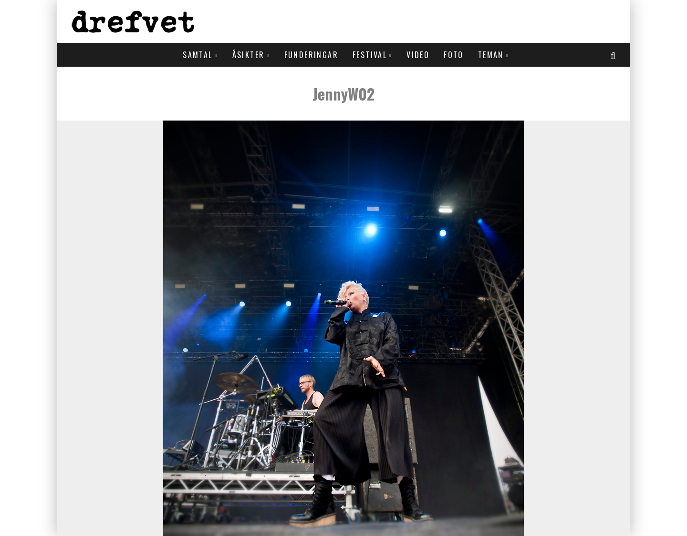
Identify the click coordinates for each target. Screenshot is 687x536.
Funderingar (311, 55)
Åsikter (248, 55)
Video (417, 55)
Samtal (197, 55)
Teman (491, 55)
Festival (370, 55)
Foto (454, 55)
